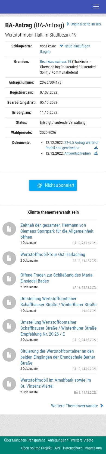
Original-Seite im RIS (83, 24)
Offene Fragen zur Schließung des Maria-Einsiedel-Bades (56, 278)
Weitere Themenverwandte (77, 405)
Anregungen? (58, 440)
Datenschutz (72, 448)
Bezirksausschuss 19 (55, 61)
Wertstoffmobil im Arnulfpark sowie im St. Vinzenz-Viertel (55, 383)
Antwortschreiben (77, 153)
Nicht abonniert (55, 184)
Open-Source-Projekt (36, 448)
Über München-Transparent (24, 440)
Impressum (93, 448)
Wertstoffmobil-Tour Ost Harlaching (52, 254)
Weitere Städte (82, 440)
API (57, 448)
